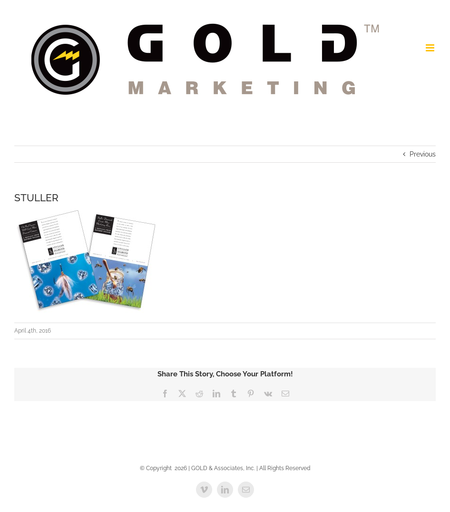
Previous (423, 154)
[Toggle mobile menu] (431, 48)
